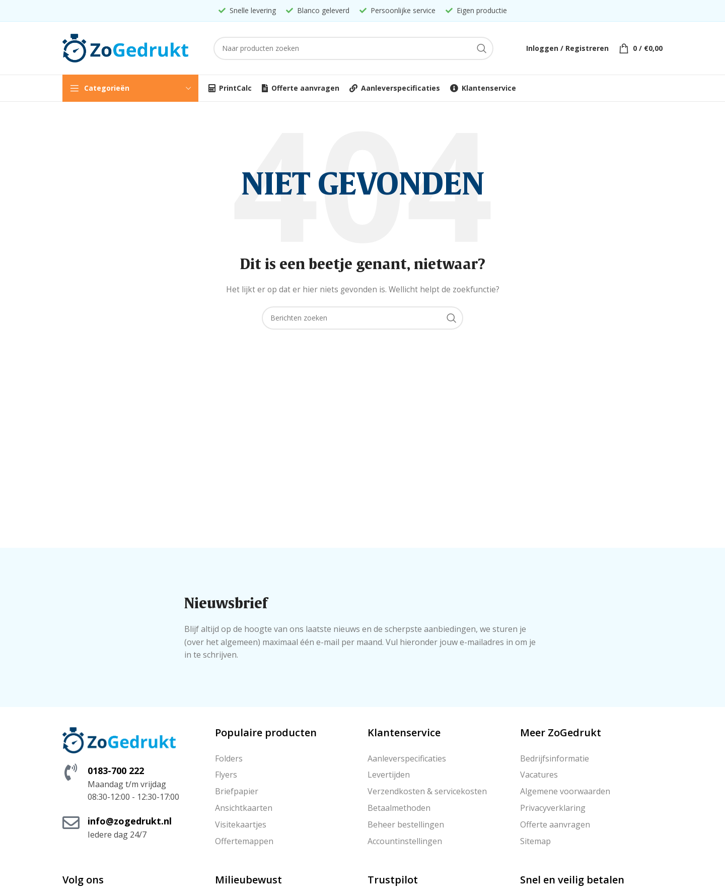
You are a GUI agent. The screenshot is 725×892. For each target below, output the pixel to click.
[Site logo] (125, 47)
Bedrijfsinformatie (554, 758)
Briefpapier (236, 791)
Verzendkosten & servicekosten (427, 791)
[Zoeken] (353, 48)
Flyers (226, 774)
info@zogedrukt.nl (130, 821)
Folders (229, 758)
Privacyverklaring (553, 807)
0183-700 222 (116, 770)
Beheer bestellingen (406, 824)
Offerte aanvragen (555, 824)
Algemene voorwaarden (565, 791)
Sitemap (535, 841)
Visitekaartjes (240, 824)
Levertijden (389, 774)
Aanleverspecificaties (407, 758)
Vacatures (539, 774)
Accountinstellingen (405, 841)
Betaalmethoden (399, 807)
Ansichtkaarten (243, 807)
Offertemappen (244, 841)
